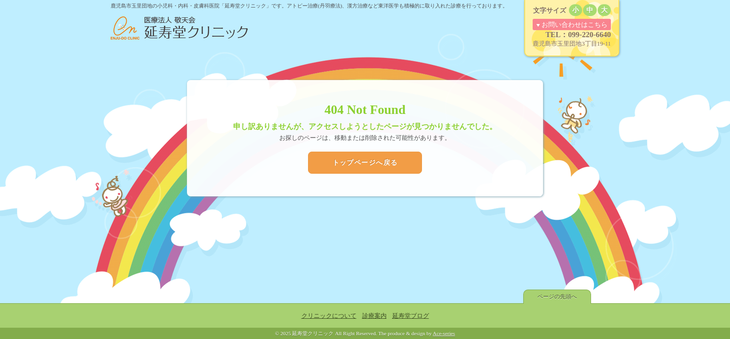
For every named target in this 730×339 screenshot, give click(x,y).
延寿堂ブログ (410, 316)
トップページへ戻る (365, 162)
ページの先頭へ (557, 296)
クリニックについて (329, 316)
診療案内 (374, 316)
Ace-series (444, 333)
